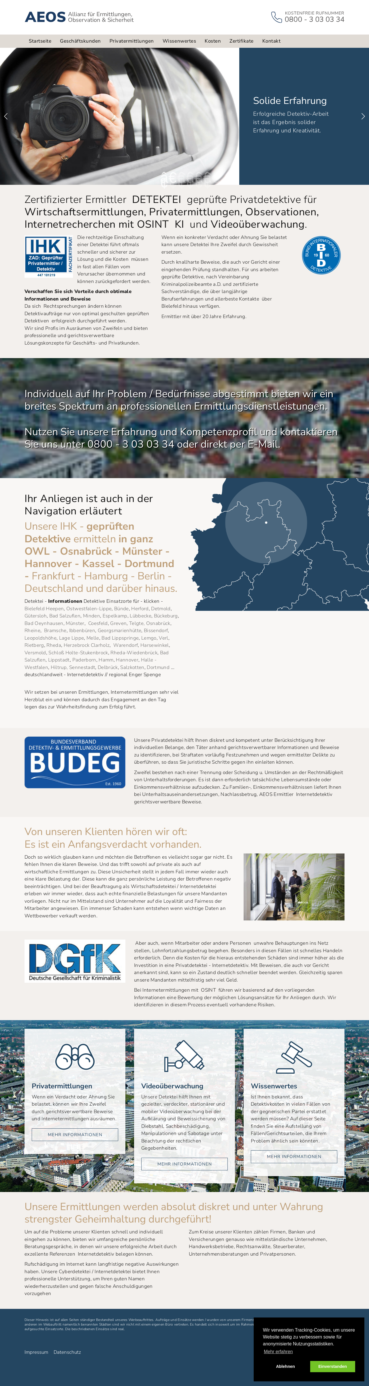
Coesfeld (98, 623)
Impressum (36, 1352)
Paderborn (84, 660)
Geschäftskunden (80, 41)
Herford (139, 608)
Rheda (53, 645)
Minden (91, 616)
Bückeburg (166, 616)
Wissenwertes (179, 41)
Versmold (35, 652)
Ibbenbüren (82, 630)
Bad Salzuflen (64, 616)
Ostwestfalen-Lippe (89, 608)
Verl (163, 638)
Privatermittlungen (132, 41)
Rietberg (34, 645)
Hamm (106, 660)
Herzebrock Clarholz (87, 645)
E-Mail (263, 444)
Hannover (127, 660)
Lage (64, 638)
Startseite (40, 41)
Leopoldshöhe (41, 638)
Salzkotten (132, 667)
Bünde (121, 608)
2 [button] (171, 177)
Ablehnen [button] (285, 1366)
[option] (184, 116)
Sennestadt (82, 667)
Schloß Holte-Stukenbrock (78, 652)
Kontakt (271, 41)
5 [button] (197, 177)
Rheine (32, 630)
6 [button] (206, 177)
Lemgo (149, 638)
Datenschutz (67, 1352)
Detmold (160, 608)
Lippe (77, 638)
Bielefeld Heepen (44, 608)
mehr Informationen (75, 1135)
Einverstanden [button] (332, 1366)
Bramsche (55, 630)
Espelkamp (115, 616)
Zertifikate (241, 41)
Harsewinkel (154, 645)
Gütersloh (36, 616)
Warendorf (125, 645)
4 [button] (189, 177)
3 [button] (180, 177)
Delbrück (108, 667)
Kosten (213, 41)
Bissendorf (156, 630)
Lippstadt (59, 660)
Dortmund (158, 667)
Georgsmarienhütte (120, 630)
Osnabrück (158, 623)
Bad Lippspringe (120, 638)
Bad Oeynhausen (44, 623)
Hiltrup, (59, 667)
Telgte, (137, 623)
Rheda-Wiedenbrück (133, 652)
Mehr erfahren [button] (278, 1351)
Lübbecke (140, 616)
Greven (118, 623)
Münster (75, 623)
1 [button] (163, 177)
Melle (92, 638)
